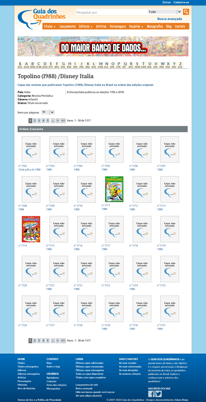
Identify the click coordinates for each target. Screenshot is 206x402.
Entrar (167, 2)
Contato (180, 26)
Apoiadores (53, 377)
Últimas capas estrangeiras (90, 370)
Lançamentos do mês (87, 384)
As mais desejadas (128, 370)
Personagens (118, 26)
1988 (57, 167)
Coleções (51, 381)
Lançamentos (67, 26)
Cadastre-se (181, 2)
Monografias (155, 26)
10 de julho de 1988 (30, 167)
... (53, 121)
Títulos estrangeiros (28, 366)
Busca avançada (84, 388)
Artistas (101, 26)
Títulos (50, 26)
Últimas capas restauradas (90, 366)
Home (21, 359)
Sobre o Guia (53, 366)
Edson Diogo (181, 399)
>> (63, 121)
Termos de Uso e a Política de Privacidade (39, 399)
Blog (169, 26)
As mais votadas (127, 362)
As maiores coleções (130, 373)
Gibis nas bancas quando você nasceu (95, 392)
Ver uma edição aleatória (89, 395)
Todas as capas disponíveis (89, 373)
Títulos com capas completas (91, 377)
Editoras (86, 26)
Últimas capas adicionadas (89, 362)
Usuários (136, 26)
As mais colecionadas (130, 366)
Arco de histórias (26, 388)
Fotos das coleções (57, 384)
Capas (79, 359)
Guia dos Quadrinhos (165, 359)
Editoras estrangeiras (29, 373)
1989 (113, 327)
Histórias (22, 384)
